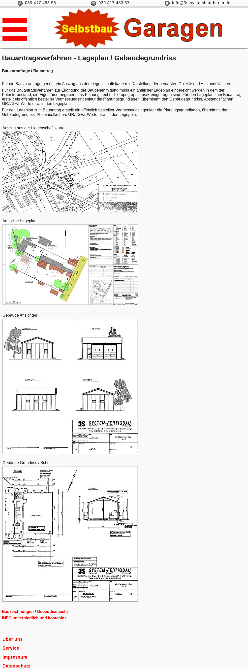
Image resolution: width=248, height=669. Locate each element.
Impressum (15, 657)
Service (10, 648)
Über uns (12, 639)
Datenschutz (16, 666)
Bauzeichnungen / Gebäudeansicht (35, 611)
